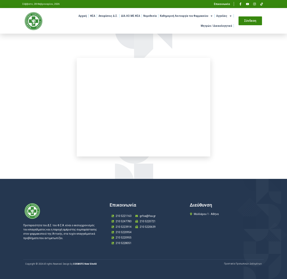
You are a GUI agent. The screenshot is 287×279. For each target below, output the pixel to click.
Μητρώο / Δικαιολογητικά (216, 26)
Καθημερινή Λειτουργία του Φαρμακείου (186, 16)
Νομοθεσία (150, 16)
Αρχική (82, 16)
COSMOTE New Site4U (85, 263)
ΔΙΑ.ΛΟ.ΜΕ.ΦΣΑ (130, 16)
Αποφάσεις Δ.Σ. (108, 16)
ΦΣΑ (92, 16)
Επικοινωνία (222, 4)
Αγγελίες (224, 16)
